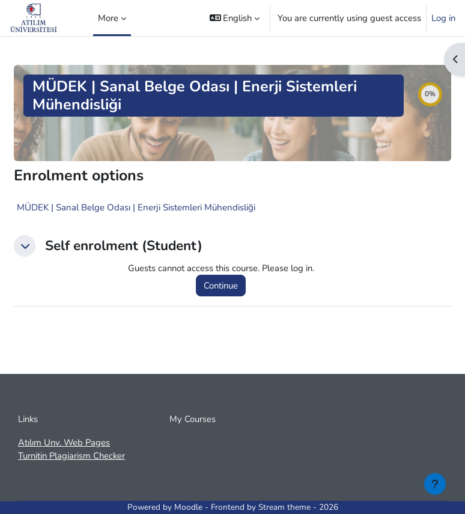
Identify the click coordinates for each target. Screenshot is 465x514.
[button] (235, 18)
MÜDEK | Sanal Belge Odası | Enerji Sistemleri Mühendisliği (136, 207)
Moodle (188, 507)
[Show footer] (435, 484)
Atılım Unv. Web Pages (64, 442)
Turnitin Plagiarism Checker (71, 456)
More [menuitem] (108, 18)
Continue (221, 286)
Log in (443, 18)
